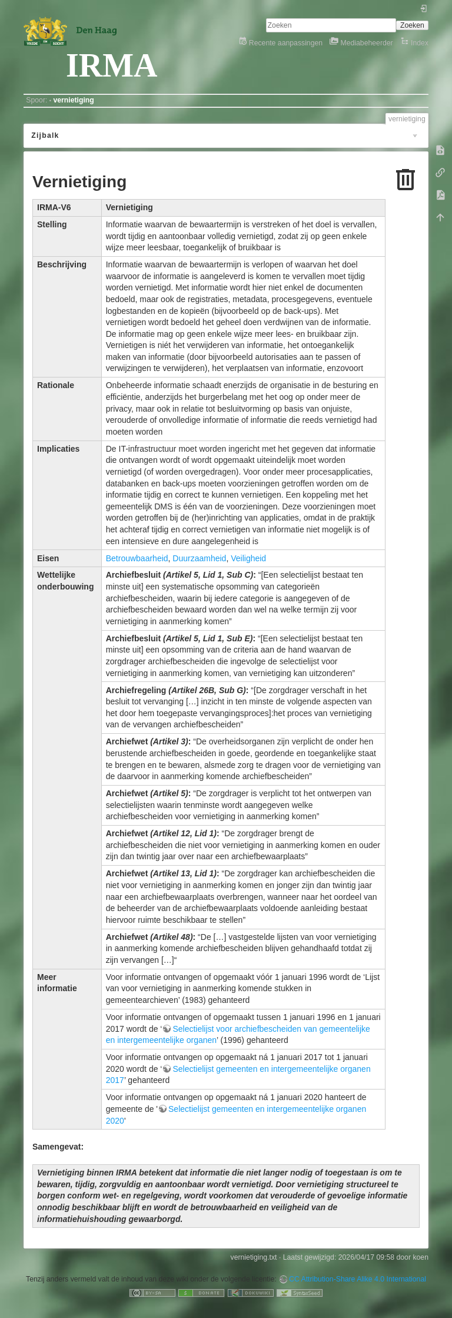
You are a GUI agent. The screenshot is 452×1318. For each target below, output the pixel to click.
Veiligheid (248, 558)
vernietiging (73, 100)
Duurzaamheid (199, 558)
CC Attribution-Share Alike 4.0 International (357, 1279)
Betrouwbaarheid (137, 558)
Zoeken (412, 25)
